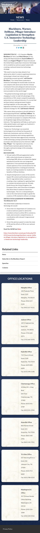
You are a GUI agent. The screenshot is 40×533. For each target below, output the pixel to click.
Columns (5, 268)
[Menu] (36, 4)
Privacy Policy (7, 529)
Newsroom (20, 20)
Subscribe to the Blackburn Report (13, 259)
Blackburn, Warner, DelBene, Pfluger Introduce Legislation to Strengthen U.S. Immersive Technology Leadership (20, 34)
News (20, 17)
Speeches (5, 263)
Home (12, 20)
